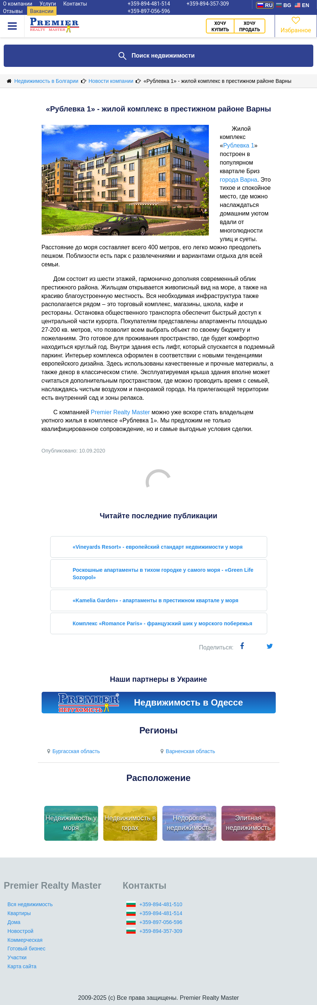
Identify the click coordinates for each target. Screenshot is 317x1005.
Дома (13, 922)
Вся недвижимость (30, 904)
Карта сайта (21, 966)
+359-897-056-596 (149, 11)
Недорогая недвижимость (189, 822)
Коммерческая (24, 940)
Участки (16, 957)
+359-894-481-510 (160, 904)
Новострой (20, 931)
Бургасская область (72, 751)
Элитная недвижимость (248, 822)
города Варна (239, 179)
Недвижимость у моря (71, 822)
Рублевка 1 (238, 145)
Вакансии (42, 11)
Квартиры (19, 913)
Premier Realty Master (120, 412)
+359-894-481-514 (160, 913)
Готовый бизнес (26, 948)
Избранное (296, 24)
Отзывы (13, 11)
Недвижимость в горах (130, 822)
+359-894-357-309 (160, 931)
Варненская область (187, 751)
